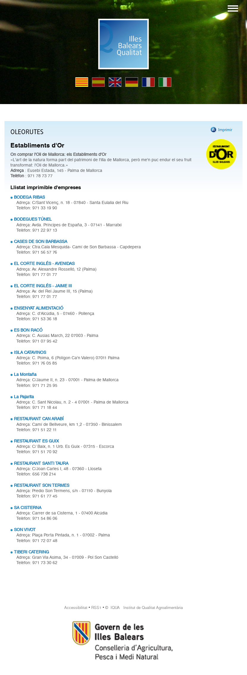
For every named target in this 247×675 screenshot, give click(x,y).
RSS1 (96, 607)
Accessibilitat (75, 607)
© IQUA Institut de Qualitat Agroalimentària (144, 607)
